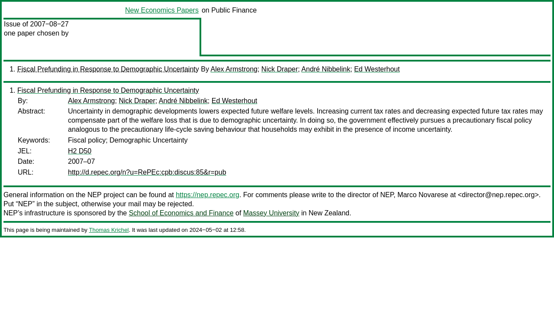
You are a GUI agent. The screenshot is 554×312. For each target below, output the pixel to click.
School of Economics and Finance (181, 213)
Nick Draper (279, 69)
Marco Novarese (422, 194)
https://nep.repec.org (207, 194)
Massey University (271, 213)
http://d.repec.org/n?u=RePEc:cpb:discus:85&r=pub (147, 172)
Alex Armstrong (233, 69)
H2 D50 (79, 151)
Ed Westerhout (377, 69)
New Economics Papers (162, 10)
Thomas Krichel (109, 230)
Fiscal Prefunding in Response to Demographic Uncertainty (108, 69)
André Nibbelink (325, 69)
